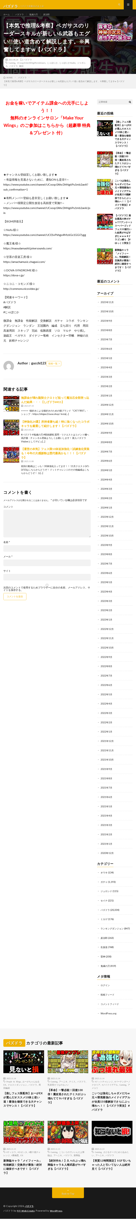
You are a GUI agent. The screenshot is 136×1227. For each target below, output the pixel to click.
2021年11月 (107, 751)
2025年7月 (107, 345)
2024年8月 (107, 447)
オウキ (104, 872)
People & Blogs (13, 1079)
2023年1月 (107, 622)
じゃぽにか (52, 70)
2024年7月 (107, 456)
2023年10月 (107, 539)
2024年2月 (107, 502)
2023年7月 (107, 567)
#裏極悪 (15, 1161)
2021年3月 (107, 825)
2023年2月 (107, 613)
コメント (8, 513)
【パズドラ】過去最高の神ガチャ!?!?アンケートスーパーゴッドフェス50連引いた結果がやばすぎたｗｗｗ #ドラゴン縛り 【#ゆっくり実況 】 (123, 236)
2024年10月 (107, 428)
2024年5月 (107, 474)
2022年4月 (107, 705)
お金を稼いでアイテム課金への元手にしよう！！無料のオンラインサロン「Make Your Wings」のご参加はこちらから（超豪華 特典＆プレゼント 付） (47, 124)
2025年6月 (107, 355)
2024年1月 (107, 511)
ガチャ (104, 881)
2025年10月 (107, 318)
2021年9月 (107, 769)
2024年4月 (107, 484)
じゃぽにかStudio (67, 70)
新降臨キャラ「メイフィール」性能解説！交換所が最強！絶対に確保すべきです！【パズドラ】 (123, 267)
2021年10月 (107, 760)
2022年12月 (107, 631)
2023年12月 (107, 520)
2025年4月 (107, 373)
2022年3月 (107, 714)
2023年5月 (107, 585)
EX (21, 1161)
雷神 (103, 955)
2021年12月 (107, 742)
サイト (7, 578)
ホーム (7, 17)
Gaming (11, 70)
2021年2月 (107, 834)
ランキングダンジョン (113, 927)
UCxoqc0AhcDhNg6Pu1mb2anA (31, 70)
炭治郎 (51, 17)
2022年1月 (107, 732)
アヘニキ (63, 1079)
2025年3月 (107, 382)
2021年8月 (107, 779)
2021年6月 (107, 797)
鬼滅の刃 (37, 17)
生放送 (104, 945)
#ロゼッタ (22, 1158)
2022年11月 (107, 640)
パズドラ (21, 17)
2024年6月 (107, 465)
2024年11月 (107, 419)
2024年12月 (107, 410)
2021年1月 (107, 843)
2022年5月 (107, 696)
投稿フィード (108, 992)
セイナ (104, 899)
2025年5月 (107, 364)
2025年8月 (107, 336)
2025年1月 (107, 401)
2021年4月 (107, 815)
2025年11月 (107, 309)
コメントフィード (110, 1002)
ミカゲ (104, 918)
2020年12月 (107, 852)
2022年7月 (107, 677)
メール (8, 563)
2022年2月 (107, 723)
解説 (21, 73)
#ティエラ (11, 1158)
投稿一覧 (53, 370)
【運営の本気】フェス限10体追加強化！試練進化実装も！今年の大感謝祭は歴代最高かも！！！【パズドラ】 (55, 460)
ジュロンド (107, 890)
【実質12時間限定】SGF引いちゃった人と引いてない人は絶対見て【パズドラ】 (111, 1171)
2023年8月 (107, 557)
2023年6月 (107, 576)
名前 (6, 549)
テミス (72, 1079)
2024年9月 (107, 438)
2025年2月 (107, 391)
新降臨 (77, 1161)
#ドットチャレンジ (104, 1079)
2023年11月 (107, 530)
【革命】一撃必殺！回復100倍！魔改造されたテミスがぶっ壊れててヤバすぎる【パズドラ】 (123, 170)
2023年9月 (107, 548)
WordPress (58, 1219)
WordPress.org (109, 1011)
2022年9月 (107, 659)
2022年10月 (107, 650)
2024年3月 (107, 493)
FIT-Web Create (26, 1219)
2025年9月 (107, 327)
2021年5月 (107, 806)
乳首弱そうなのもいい (58, 1082)
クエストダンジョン (17, 1082)
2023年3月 (107, 603)
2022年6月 (107, 686)
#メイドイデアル (110, 1082)
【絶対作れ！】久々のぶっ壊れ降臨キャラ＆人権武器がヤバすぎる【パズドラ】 (67, 1171)
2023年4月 (107, 594)
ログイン (105, 983)
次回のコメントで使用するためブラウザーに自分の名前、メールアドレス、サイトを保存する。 (46, 595)
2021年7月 (107, 788)
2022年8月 (107, 668)
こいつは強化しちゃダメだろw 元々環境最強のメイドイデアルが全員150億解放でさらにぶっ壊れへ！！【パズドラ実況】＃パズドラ (123, 201)
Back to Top (68, 1202)
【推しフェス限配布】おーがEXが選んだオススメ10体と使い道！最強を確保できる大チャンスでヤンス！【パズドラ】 (23, 1101)
